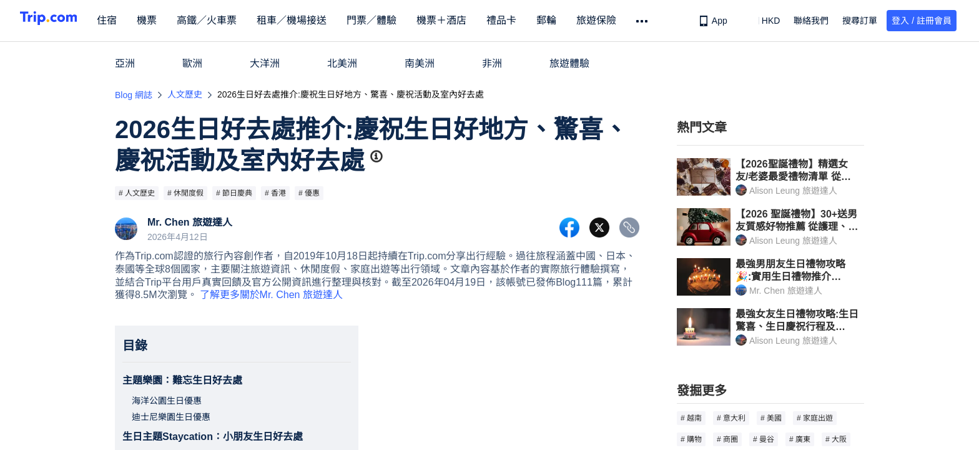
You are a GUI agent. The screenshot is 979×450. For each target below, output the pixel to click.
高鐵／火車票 (227, 20)
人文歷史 (184, 94)
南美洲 (420, 63)
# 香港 (275, 193)
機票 (167, 20)
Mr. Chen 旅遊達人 (189, 223)
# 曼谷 (763, 439)
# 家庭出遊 (815, 418)
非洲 (492, 63)
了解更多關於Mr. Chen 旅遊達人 (271, 294)
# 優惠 (309, 193)
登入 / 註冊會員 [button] (922, 21)
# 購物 (691, 439)
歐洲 (192, 63)
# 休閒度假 (185, 193)
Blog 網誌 (133, 95)
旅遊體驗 (569, 63)
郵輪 (567, 20)
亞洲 (125, 63)
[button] (762, 20)
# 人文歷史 (137, 193)
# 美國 (771, 418)
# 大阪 (836, 439)
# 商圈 (727, 439)
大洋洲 (265, 63)
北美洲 (342, 63)
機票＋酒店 (462, 20)
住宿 (127, 20)
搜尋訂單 (859, 21)
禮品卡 (522, 20)
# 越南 (691, 418)
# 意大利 (731, 418)
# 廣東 (799, 439)
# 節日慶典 (234, 193)
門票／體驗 (392, 20)
